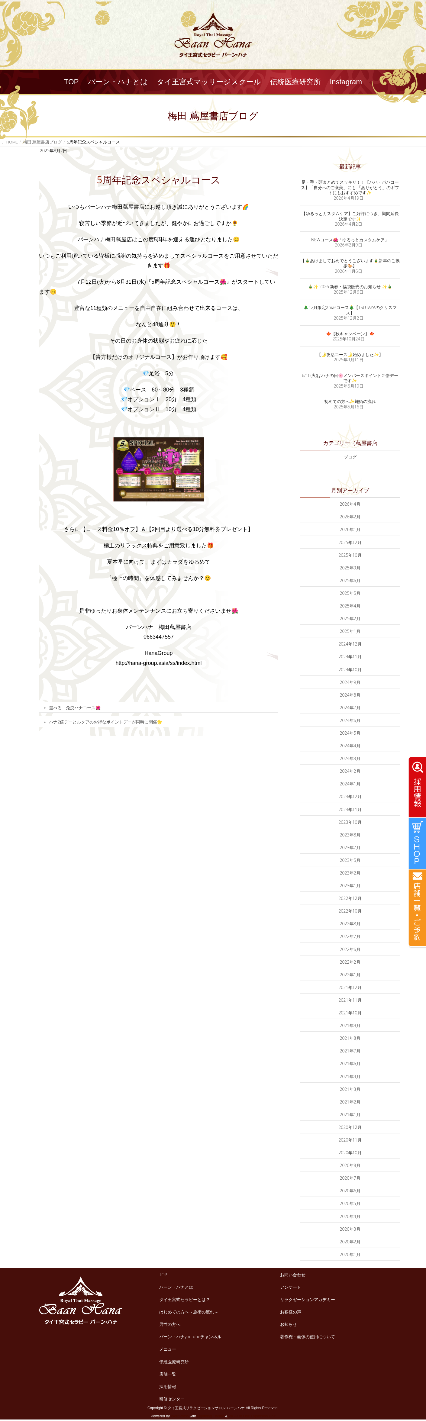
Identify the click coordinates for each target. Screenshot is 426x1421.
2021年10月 (350, 1013)
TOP (163, 1275)
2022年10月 (350, 911)
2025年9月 (350, 568)
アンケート (290, 1287)
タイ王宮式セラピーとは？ (184, 1299)
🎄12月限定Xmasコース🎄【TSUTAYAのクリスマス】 (349, 310)
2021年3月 (350, 1089)
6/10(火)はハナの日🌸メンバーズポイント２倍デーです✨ (350, 378)
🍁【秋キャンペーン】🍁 (350, 334)
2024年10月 (350, 669)
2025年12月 (350, 542)
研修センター (172, 1399)
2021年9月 (350, 1025)
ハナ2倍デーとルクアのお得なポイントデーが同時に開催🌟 (105, 722)
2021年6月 (350, 1063)
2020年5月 (350, 1203)
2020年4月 (350, 1216)
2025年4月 (350, 606)
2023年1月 (350, 885)
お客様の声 (290, 1312)
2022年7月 (350, 936)
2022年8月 (350, 923)
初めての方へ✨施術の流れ (350, 401)
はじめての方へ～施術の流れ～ (188, 1312)
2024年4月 (350, 746)
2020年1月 (350, 1254)
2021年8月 (350, 1038)
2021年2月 (350, 1102)
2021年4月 (350, 1076)
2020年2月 (350, 1242)
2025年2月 (350, 618)
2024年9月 (350, 682)
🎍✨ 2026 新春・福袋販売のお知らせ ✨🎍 (350, 286)
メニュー (167, 1349)
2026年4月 (350, 504)
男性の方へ (169, 1324)
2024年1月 (350, 784)
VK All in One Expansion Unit (251, 1416)
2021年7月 (350, 1051)
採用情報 (167, 1386)
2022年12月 (350, 898)
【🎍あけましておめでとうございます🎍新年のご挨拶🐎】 (350, 263)
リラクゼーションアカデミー (307, 1299)
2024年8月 (350, 695)
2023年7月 (350, 847)
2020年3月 (350, 1229)
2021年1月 (350, 1114)
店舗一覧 (167, 1374)
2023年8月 (350, 835)
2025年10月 (350, 555)
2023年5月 (350, 860)
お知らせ (288, 1324)
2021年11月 (350, 1000)
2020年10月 (350, 1152)
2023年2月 (350, 873)
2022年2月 (350, 962)
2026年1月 (350, 529)
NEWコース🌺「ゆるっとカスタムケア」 (350, 240)
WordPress (180, 1416)
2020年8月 (350, 1165)
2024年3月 (350, 758)
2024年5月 (350, 733)
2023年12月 (350, 796)
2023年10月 (350, 822)
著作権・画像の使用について (307, 1336)
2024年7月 (350, 707)
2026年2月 (350, 517)
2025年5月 (350, 593)
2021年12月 (350, 987)
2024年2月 (350, 771)
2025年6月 (350, 580)
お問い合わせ (292, 1275)
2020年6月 (350, 1191)
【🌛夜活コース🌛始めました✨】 (350, 354)
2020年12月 (350, 1127)
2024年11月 (350, 656)
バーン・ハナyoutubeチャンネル (190, 1336)
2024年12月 (350, 644)
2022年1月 (350, 975)
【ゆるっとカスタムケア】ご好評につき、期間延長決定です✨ (350, 216)
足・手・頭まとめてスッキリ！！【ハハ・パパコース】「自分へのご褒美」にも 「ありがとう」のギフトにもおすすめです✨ (350, 187)
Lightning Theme (210, 1416)
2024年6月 (350, 720)
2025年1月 (350, 631)
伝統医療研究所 (174, 1362)
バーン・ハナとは (176, 1287)
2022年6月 (350, 949)
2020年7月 (350, 1178)
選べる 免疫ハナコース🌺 (75, 707)
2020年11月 (350, 1140)
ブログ (350, 457)
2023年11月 (350, 809)
